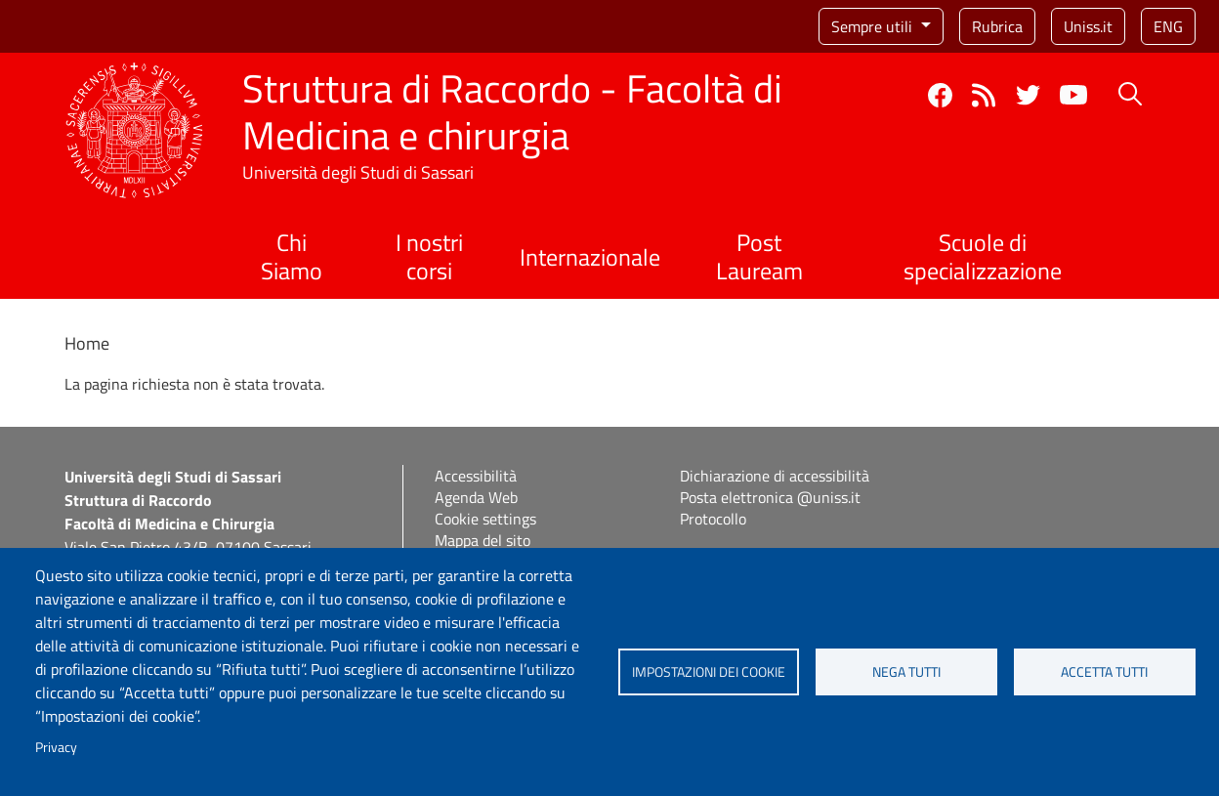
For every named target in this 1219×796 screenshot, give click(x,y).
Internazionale (590, 256)
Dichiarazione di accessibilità (774, 475)
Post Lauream (759, 256)
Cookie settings (485, 518)
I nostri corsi (429, 256)
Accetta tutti (1104, 672)
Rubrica (997, 26)
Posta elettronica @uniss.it (770, 497)
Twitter (1028, 95)
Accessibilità (476, 475)
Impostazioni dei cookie (708, 672)
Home (86, 343)
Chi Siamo (291, 256)
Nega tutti (906, 672)
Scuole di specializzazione (983, 256)
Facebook (940, 95)
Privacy (56, 747)
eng (1168, 26)
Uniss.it (1088, 26)
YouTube (1073, 94)
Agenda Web (476, 497)
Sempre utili (873, 26)
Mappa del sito (482, 540)
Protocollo (713, 518)
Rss (984, 95)
